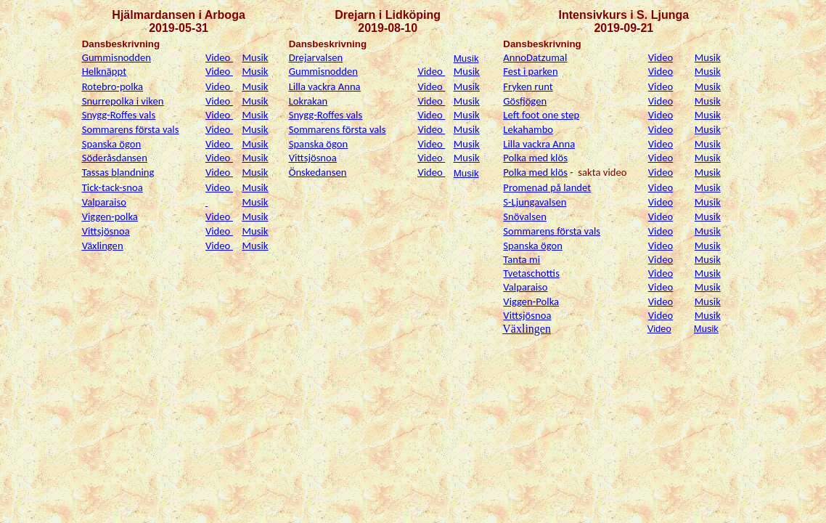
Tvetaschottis (531, 273)
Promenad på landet (547, 187)
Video (219, 57)
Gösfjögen (525, 101)
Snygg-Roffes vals (118, 114)
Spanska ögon (112, 143)
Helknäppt (104, 71)
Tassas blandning (118, 172)
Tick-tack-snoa (112, 187)
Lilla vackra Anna (325, 86)
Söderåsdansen (114, 157)
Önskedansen (318, 172)
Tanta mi (521, 259)
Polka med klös (535, 157)
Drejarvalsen (316, 57)
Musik (255, 57)
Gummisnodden (116, 57)
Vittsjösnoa (313, 157)
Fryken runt (527, 86)
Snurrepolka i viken (123, 101)
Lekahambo (528, 129)
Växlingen (102, 245)
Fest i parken (530, 71)
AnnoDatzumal (535, 57)
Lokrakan (308, 101)
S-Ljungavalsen (534, 201)
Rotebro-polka (112, 86)
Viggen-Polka (531, 301)
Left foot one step (541, 114)
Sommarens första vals (130, 129)
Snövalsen (525, 216)
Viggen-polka (110, 216)
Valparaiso (104, 201)
